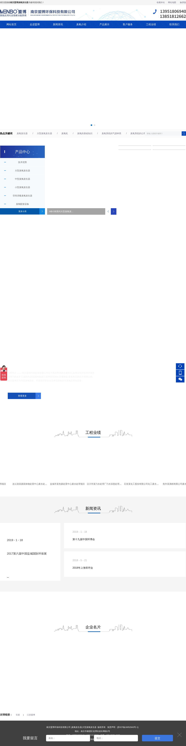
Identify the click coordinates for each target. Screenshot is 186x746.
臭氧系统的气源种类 (111, 133)
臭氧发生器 (22, 133)
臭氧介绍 (81, 24)
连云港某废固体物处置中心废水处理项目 (33, 484)
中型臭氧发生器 (22, 179)
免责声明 (111, 727)
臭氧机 (64, 133)
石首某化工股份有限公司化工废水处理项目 (145, 484)
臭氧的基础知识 (84, 133)
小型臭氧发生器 (22, 187)
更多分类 (22, 211)
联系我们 (174, 24)
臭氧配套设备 (22, 204)
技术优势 (22, 162)
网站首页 (11, 24)
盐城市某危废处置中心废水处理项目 (68, 484)
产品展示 (104, 24)
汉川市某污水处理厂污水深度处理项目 (106, 484)
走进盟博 (35, 24)
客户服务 (128, 24)
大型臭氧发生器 (44, 133)
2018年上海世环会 (83, 567)
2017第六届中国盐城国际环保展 (27, 553)
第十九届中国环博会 (84, 539)
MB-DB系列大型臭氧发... (61, 211)
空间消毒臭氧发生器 (22, 195)
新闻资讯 (58, 24)
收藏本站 (161, 2)
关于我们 (15, 362)
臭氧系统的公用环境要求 (142, 133)
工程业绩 (151, 24)
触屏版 (183, 2)
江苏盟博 (31, 715)
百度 (18, 715)
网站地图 (172, 2)
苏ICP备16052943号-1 (128, 727)
